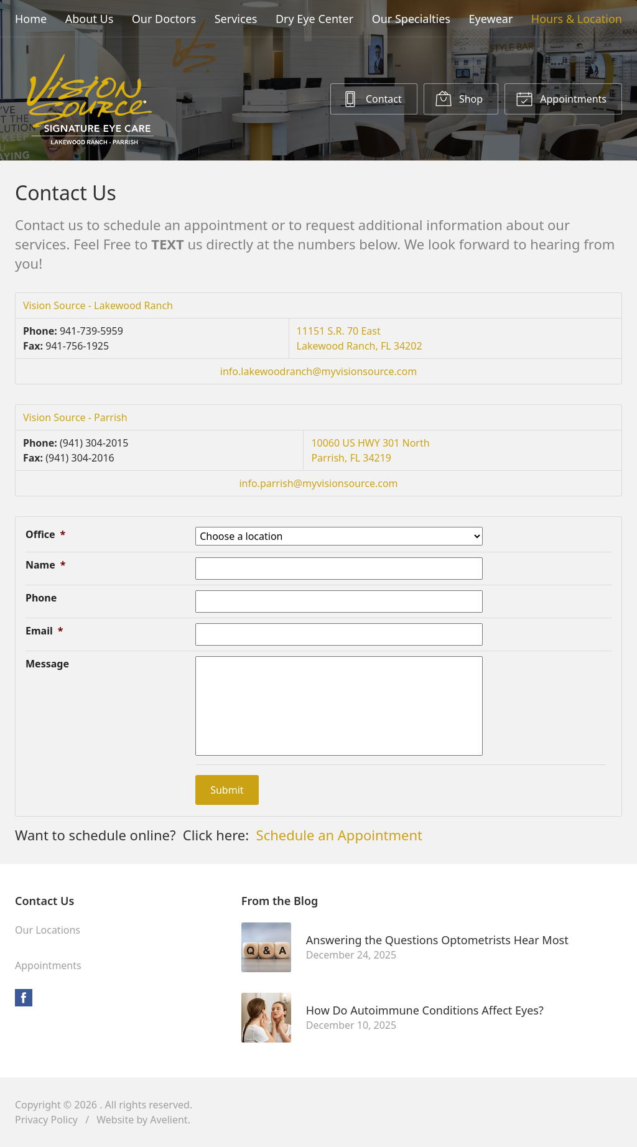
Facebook (23, 997)
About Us (89, 18)
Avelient (168, 1119)
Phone (41, 598)
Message (47, 664)
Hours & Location (576, 18)
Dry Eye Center (314, 18)
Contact (372, 98)
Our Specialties (411, 18)
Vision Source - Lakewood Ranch (98, 305)
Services (236, 18)
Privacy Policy (46, 1119)
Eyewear (491, 18)
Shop (459, 98)
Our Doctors (164, 18)
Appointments (561, 98)
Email (44, 631)
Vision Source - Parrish (75, 417)
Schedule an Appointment (339, 834)
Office (45, 534)
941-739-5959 (91, 331)
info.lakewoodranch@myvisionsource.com (318, 371)
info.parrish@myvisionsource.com (318, 483)
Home (31, 18)
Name (45, 565)
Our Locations (47, 930)
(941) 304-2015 (94, 443)
